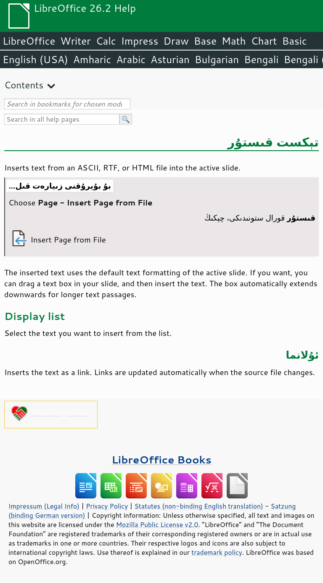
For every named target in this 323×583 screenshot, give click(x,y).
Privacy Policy (107, 506)
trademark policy (216, 552)
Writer (75, 41)
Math (234, 41)
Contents (23, 84)
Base (205, 41)
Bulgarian (217, 59)
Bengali (261, 59)
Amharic (92, 59)
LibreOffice (29, 41)
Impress (140, 41)
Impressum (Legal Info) (43, 506)
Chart (264, 41)
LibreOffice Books (161, 459)
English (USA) (35, 59)
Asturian (170, 59)
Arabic (131, 59)
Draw (175, 41)
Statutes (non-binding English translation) (198, 506)
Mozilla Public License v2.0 (157, 524)
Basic (294, 41)
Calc (106, 41)
